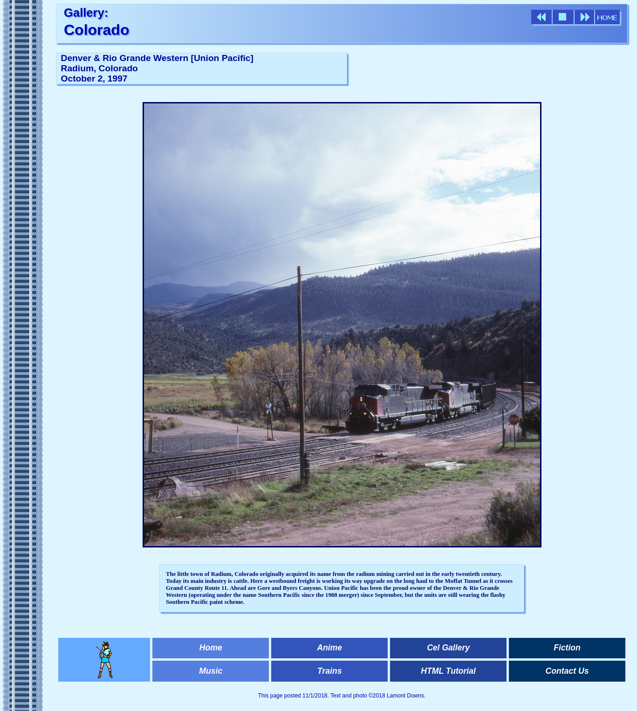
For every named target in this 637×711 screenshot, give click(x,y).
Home (210, 647)
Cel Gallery (448, 647)
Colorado (96, 29)
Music (210, 671)
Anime (329, 647)
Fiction (567, 647)
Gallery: (86, 12)
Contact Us (567, 671)
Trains (329, 671)
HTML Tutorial (448, 671)
